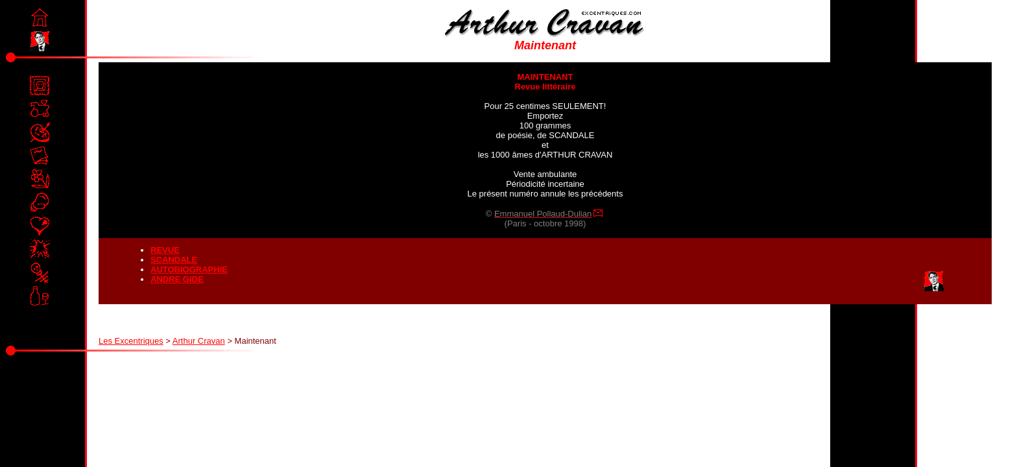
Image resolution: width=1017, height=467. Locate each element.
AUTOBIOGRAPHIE (189, 269)
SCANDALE (173, 260)
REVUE (165, 250)
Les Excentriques (131, 341)
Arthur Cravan (199, 341)
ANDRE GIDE (177, 279)
